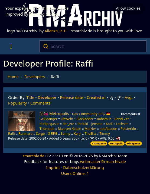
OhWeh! (67, 119)
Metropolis (79, 113)
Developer (47, 97)
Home (13, 76)
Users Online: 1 (75, 173)
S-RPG (52, 133)
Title (30, 97)
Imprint (53, 167)
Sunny (65, 133)
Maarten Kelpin (69, 128)
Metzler (90, 128)
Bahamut (104, 119)
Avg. (129, 97)
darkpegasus (49, 124)
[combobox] (93, 46)
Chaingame (99, 143)
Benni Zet (121, 119)
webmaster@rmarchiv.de (103, 161)
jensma (96, 124)
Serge (40, 133)
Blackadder (84, 119)
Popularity (17, 103)
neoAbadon (108, 128)
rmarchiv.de (33, 155)
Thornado (47, 128)
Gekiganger (48, 119)
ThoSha (90, 133)
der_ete (68, 124)
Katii (109, 124)
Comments (40, 103)
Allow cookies (128, 8)
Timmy (104, 133)
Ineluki (82, 124)
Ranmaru (25, 133)
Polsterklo (128, 128)
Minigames (133, 143)
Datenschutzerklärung (83, 167)
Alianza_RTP (55, 30)
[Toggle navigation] (11, 46)
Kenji (77, 133)
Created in (96, 97)
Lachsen (122, 124)
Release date (71, 97)
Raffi (11, 133)
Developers (34, 76)
